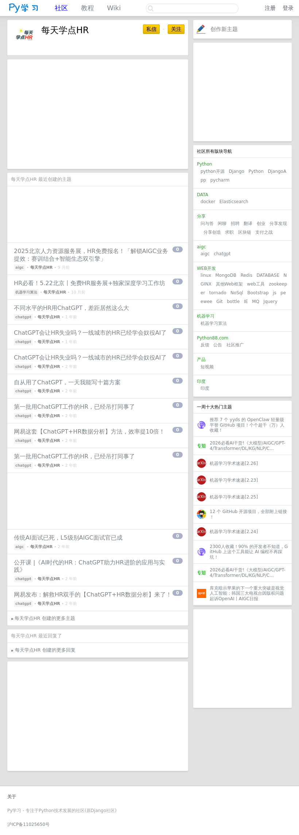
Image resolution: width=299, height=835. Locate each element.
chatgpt (222, 253)
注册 (270, 8)
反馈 (205, 344)
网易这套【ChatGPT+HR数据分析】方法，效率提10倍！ (89, 431)
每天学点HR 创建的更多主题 (45, 618)
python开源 (213, 171)
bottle (233, 301)
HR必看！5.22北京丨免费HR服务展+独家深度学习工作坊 (89, 283)
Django (236, 171)
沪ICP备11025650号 (28, 824)
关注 (176, 29)
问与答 (207, 223)
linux (206, 275)
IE (246, 301)
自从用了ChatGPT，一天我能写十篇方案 (67, 382)
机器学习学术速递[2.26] (234, 463)
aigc (205, 253)
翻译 (248, 223)
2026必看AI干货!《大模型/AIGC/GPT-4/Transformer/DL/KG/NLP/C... (248, 445)
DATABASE (267, 275)
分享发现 (278, 223)
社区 (61, 8)
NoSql (236, 292)
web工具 (256, 284)
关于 (11, 796)
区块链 (244, 232)
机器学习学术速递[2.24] (234, 531)
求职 (229, 232)
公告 (217, 344)
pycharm (220, 180)
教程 (87, 8)
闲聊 (222, 223)
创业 (261, 223)
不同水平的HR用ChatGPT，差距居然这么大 (71, 307)
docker (208, 201)
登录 (288, 8)
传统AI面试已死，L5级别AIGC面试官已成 (68, 537)
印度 (205, 388)
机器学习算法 (214, 323)
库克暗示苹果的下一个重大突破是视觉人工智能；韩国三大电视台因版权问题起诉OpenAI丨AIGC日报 (247, 593)
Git (219, 301)
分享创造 (212, 232)
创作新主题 (224, 29)
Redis (246, 275)
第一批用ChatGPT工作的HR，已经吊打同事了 (74, 406)
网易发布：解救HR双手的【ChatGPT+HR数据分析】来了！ (93, 594)
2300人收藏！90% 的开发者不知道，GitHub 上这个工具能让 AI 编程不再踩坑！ (249, 552)
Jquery (270, 301)
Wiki (114, 8)
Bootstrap (257, 292)
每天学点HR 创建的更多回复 (45, 650)
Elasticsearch (234, 201)
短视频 (207, 366)
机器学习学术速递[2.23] (234, 480)
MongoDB (226, 275)
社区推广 (235, 344)
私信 (151, 29)
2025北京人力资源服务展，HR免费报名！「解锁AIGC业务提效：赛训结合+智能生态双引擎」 (91, 255)
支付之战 (264, 232)
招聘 (235, 223)
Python (256, 171)
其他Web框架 (229, 284)
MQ (255, 301)
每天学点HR (41, 267)
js (274, 292)
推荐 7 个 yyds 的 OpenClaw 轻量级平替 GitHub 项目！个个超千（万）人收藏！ (247, 425)
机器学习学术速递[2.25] (234, 497)
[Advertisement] (242, 91)
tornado (217, 292)
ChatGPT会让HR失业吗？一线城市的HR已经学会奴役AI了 (90, 332)
